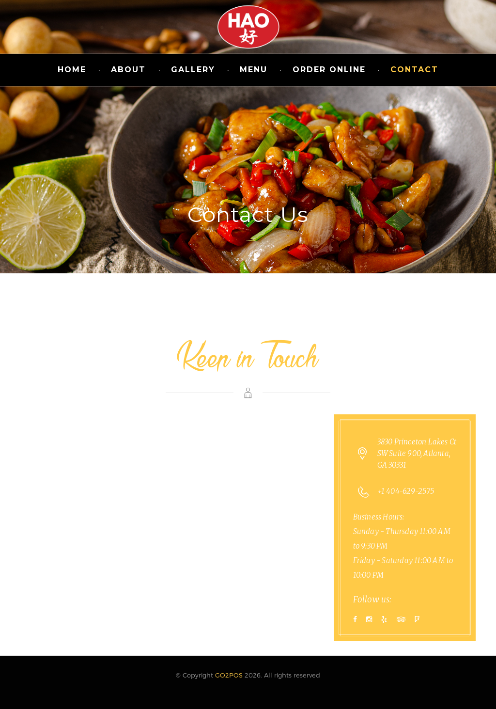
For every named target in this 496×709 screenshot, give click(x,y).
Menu (253, 69)
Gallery (193, 69)
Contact (414, 69)
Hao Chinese (248, 26)
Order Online (329, 69)
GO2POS (229, 675)
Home (72, 69)
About (128, 69)
